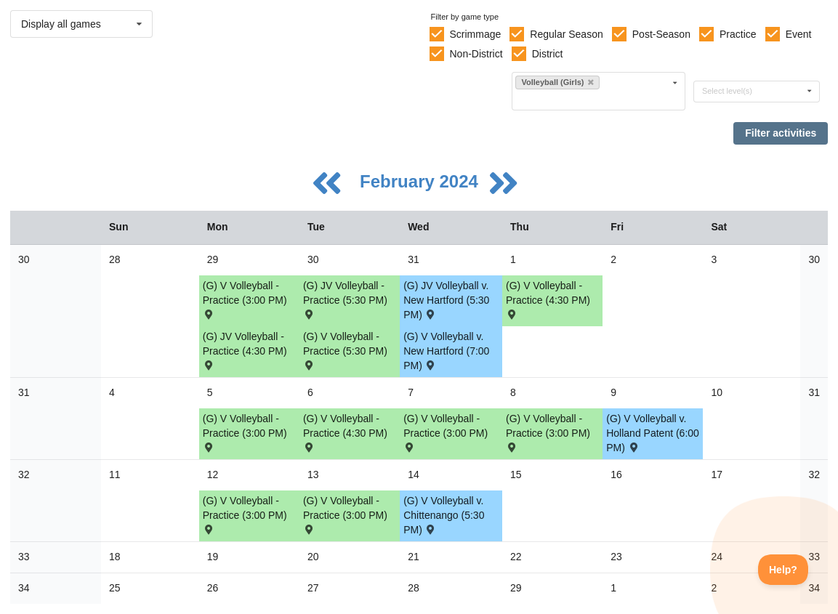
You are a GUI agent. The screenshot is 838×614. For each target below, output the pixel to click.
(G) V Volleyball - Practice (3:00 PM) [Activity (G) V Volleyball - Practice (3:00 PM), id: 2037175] (245, 299)
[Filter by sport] (592, 99)
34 (24, 588)
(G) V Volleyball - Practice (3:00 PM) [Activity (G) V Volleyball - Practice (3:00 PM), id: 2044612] (345, 514)
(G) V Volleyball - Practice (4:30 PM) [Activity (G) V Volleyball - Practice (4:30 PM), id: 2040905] (548, 299)
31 (24, 392)
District (547, 54)
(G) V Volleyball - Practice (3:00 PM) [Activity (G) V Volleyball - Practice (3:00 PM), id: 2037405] (445, 432)
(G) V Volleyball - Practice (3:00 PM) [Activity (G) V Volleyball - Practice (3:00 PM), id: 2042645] (548, 432)
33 (24, 556)
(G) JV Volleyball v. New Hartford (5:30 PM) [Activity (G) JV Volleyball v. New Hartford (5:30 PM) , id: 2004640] (446, 300)
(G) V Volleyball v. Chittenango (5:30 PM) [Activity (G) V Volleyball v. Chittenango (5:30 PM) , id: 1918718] (443, 515)
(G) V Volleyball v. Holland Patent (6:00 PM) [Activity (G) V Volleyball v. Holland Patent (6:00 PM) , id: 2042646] (652, 433)
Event (799, 34)
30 (24, 259)
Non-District (475, 54)
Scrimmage (475, 34)
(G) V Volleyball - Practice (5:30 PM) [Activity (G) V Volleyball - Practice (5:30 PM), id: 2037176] (345, 350)
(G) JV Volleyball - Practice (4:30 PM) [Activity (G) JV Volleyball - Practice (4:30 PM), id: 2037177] (245, 350)
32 (24, 474)
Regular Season (566, 34)
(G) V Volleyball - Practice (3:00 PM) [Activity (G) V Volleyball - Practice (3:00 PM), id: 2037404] (245, 432)
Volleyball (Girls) (557, 82)
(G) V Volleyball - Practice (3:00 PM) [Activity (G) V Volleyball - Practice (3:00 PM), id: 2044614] (245, 514)
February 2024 (421, 181)
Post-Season (661, 34)
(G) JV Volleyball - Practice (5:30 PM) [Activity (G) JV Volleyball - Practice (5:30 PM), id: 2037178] (345, 299)
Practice (738, 34)
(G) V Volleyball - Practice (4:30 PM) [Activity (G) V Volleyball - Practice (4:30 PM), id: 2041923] (345, 432)
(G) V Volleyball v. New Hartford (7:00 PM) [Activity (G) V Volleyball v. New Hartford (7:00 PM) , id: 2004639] (446, 351)
